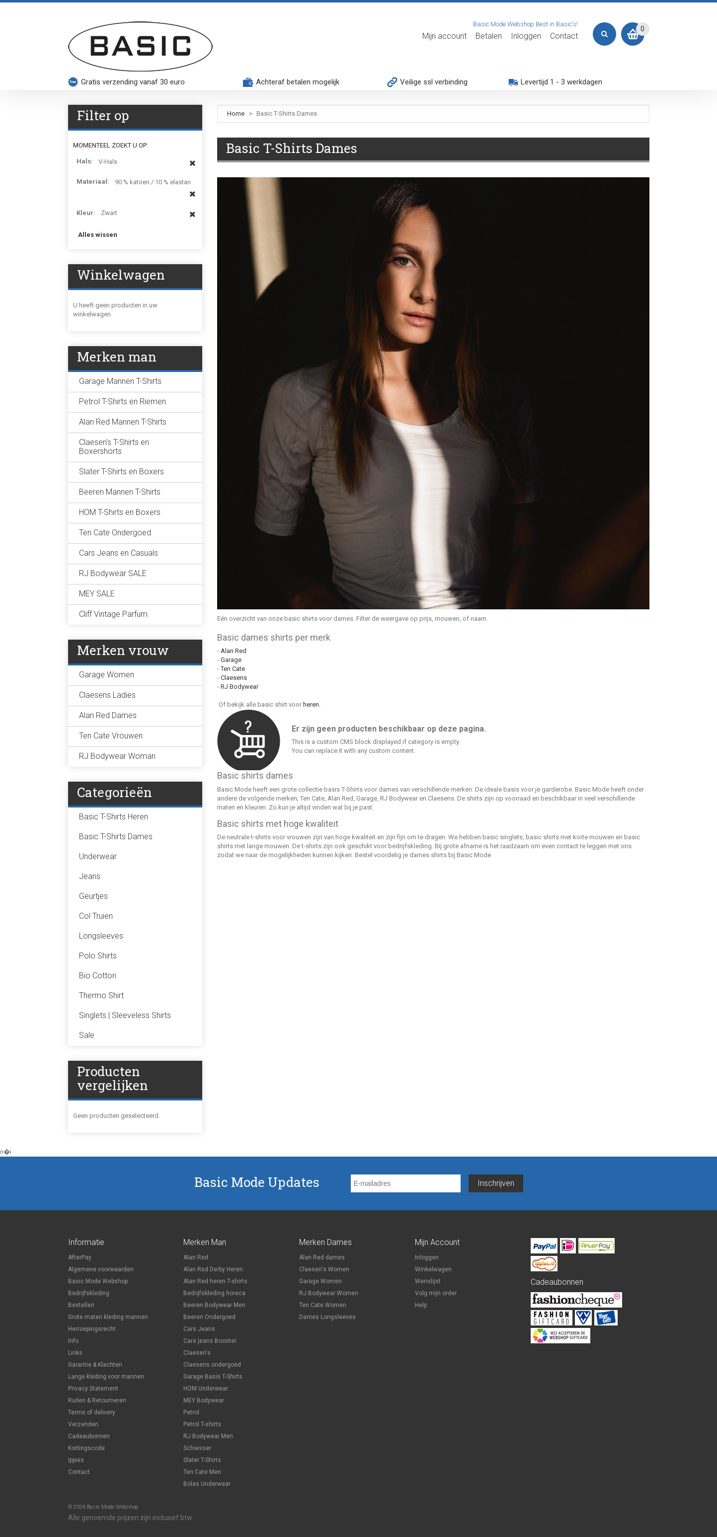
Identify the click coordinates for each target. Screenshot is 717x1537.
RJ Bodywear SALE (113, 573)
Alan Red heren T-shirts (215, 1281)
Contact (564, 36)
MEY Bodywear (203, 1400)
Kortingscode (86, 1448)
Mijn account (444, 36)
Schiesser (197, 1448)
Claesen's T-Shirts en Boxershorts (114, 447)
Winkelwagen (433, 1269)
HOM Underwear (205, 1388)
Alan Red (233, 651)
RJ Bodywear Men (208, 1436)
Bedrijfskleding (88, 1293)
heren (311, 704)
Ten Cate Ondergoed (115, 532)
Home (235, 113)
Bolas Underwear (207, 1483)
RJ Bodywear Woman (117, 756)
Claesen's (197, 1352)
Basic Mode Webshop (98, 1281)
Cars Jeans (199, 1328)
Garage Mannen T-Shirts (120, 381)
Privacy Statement (93, 1388)
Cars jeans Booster (210, 1340)
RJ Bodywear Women (328, 1293)
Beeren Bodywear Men (214, 1305)
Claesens (234, 677)
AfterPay (79, 1257)
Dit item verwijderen (192, 168)
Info (73, 1340)
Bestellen (81, 1305)
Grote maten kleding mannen (108, 1317)
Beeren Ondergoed (209, 1317)
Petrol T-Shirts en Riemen (122, 401)
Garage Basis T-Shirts (212, 1376)
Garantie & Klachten (95, 1364)
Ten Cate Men (202, 1471)
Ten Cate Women (322, 1305)
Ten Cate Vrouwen (111, 735)
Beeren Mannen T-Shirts (119, 492)
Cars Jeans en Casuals (118, 553)
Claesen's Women (324, 1269)
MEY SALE (97, 593)
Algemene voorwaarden (101, 1269)
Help (421, 1305)
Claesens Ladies (107, 695)
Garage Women (106, 674)
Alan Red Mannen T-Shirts (122, 422)
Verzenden (83, 1424)
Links (75, 1352)
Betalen (489, 36)
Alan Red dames (322, 1257)
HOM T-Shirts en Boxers (119, 512)
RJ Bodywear (239, 686)
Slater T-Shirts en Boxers (121, 471)
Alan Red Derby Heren (213, 1269)
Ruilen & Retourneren (97, 1400)
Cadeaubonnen (89, 1436)
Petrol (191, 1412)
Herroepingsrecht (92, 1328)
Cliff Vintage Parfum (113, 614)
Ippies (76, 1460)
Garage (231, 659)
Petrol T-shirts (202, 1424)
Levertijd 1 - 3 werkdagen (561, 81)
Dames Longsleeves (327, 1317)
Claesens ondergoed (212, 1364)
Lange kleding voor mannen (106, 1376)
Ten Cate (233, 668)
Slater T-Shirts (202, 1460)
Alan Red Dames (108, 715)
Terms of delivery (91, 1412)
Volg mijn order (436, 1293)
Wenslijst (428, 1281)
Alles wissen (97, 234)
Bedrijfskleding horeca (214, 1293)
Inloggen (526, 36)
